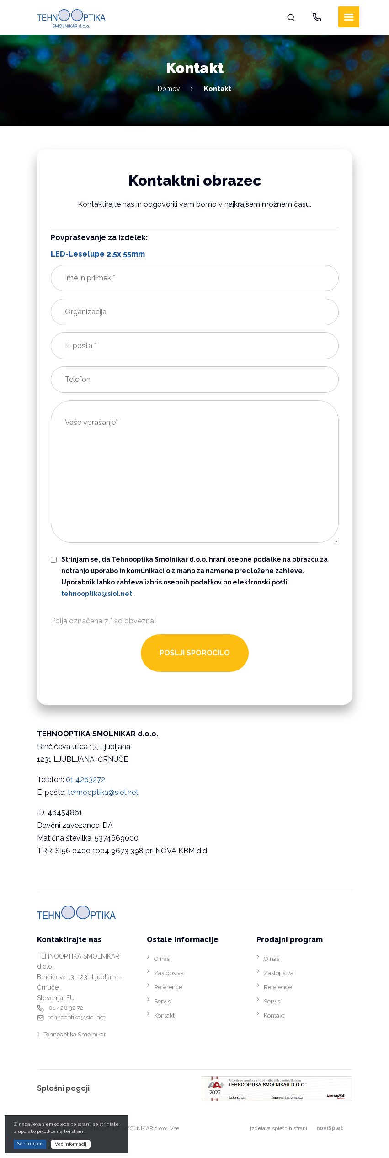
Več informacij (70, 1144)
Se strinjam (30, 1143)
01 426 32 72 (65, 1007)
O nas (162, 958)
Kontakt (164, 1015)
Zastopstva (169, 973)
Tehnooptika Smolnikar (74, 1034)
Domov (169, 88)
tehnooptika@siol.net (103, 792)
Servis (162, 1001)
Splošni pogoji (63, 1088)
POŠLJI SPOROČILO (195, 653)
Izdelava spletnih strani (301, 1128)
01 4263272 (85, 779)
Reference (168, 987)
